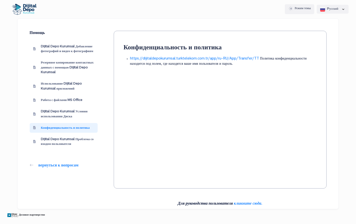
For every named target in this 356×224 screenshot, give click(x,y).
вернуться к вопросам (54, 165)
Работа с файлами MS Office (58, 100)
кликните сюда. (248, 204)
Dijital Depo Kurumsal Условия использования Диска (60, 114)
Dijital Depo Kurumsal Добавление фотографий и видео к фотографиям (63, 49)
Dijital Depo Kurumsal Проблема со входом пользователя (63, 142)
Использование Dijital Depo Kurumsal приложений (57, 86)
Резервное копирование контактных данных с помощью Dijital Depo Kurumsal (63, 67)
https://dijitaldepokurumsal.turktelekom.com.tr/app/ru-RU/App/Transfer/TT (194, 58)
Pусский (332, 9)
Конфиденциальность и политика (61, 127)
